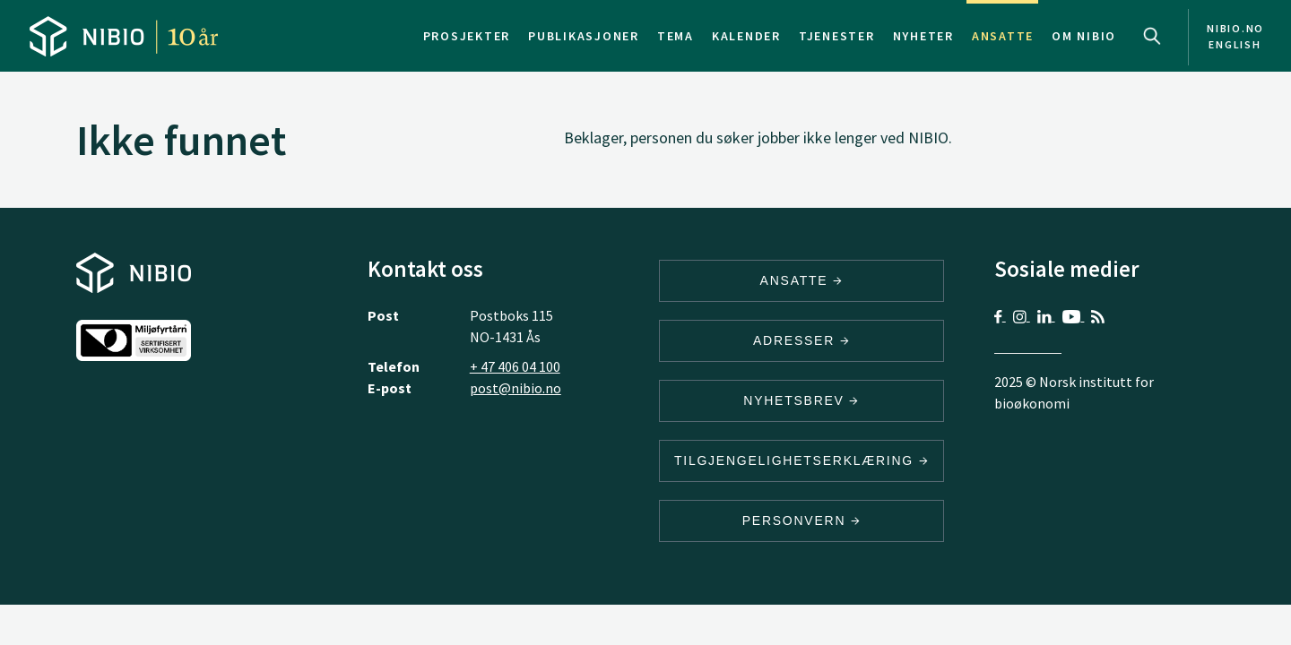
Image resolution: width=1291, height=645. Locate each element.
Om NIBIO (1084, 36)
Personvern (802, 520)
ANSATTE (802, 280)
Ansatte (1003, 36)
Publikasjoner (583, 36)
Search (1152, 36)
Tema (675, 36)
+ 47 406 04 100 (515, 366)
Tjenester (837, 36)
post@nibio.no (515, 388)
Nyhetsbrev (801, 400)
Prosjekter (467, 36)
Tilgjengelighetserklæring (801, 460)
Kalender (746, 36)
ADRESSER (801, 340)
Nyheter (923, 36)
